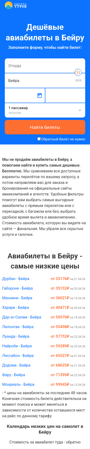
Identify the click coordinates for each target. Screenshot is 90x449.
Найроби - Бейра (17, 346)
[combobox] (45, 65)
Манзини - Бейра (17, 298)
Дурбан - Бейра (15, 278)
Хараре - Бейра (15, 307)
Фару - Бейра (13, 375)
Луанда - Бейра (15, 336)
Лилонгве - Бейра (17, 326)
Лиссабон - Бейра (18, 355)
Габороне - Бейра (17, 288)
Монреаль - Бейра (18, 384)
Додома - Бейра (16, 365)
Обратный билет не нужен (63, 139)
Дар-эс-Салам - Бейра (21, 317)
